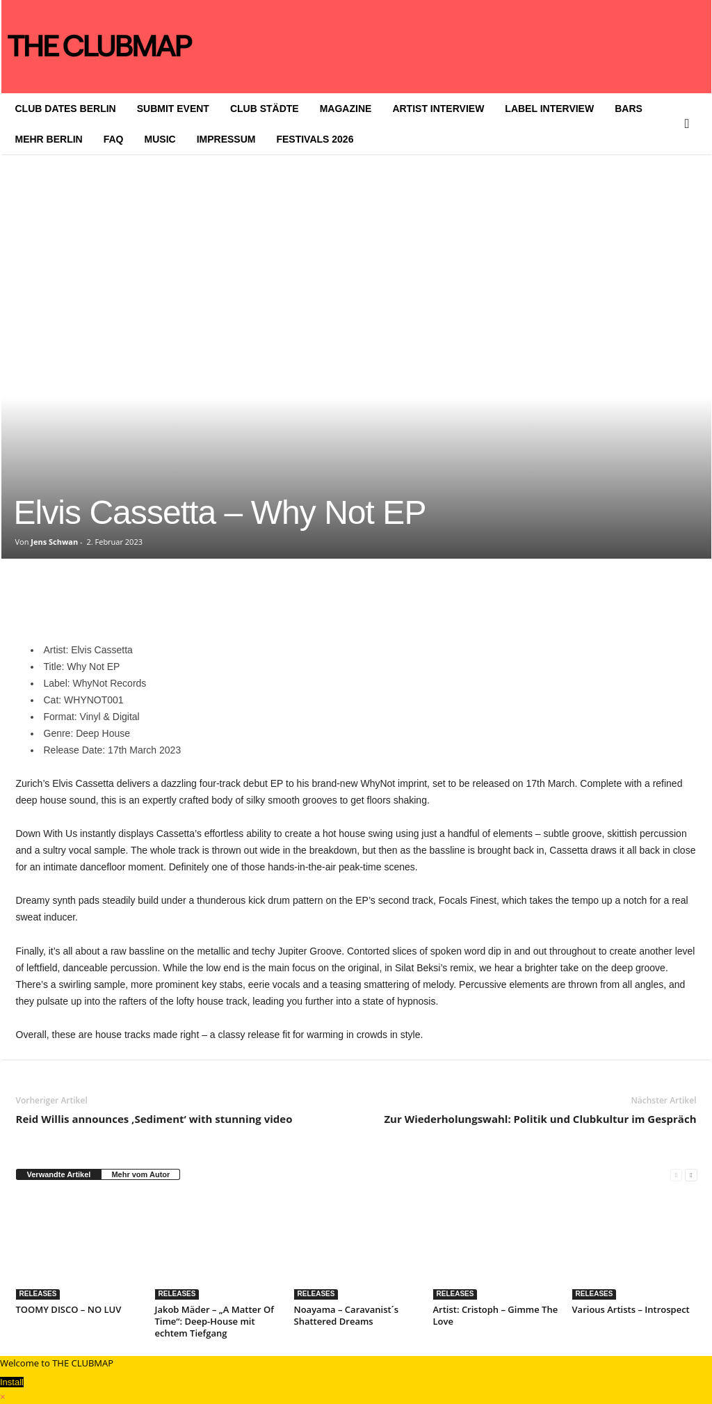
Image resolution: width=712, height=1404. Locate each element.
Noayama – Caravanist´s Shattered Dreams (346, 1315)
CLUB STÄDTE (264, 108)
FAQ (114, 139)
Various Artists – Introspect (631, 1309)
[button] (690, 124)
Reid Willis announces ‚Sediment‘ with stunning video (154, 1119)
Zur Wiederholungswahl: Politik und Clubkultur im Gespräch (540, 1119)
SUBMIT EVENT (173, 108)
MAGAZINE (346, 108)
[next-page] (691, 1174)
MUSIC (160, 139)
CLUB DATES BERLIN (65, 108)
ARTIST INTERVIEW (438, 108)
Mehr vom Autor (140, 1174)
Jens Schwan (54, 541)
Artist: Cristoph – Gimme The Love (495, 1315)
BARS (628, 108)
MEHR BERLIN (49, 139)
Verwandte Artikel (59, 1174)
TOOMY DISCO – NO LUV (69, 1309)
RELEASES (38, 1294)
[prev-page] (676, 1174)
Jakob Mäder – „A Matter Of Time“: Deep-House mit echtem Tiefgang (214, 1321)
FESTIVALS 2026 (314, 139)
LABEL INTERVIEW (549, 108)
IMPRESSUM (226, 139)
